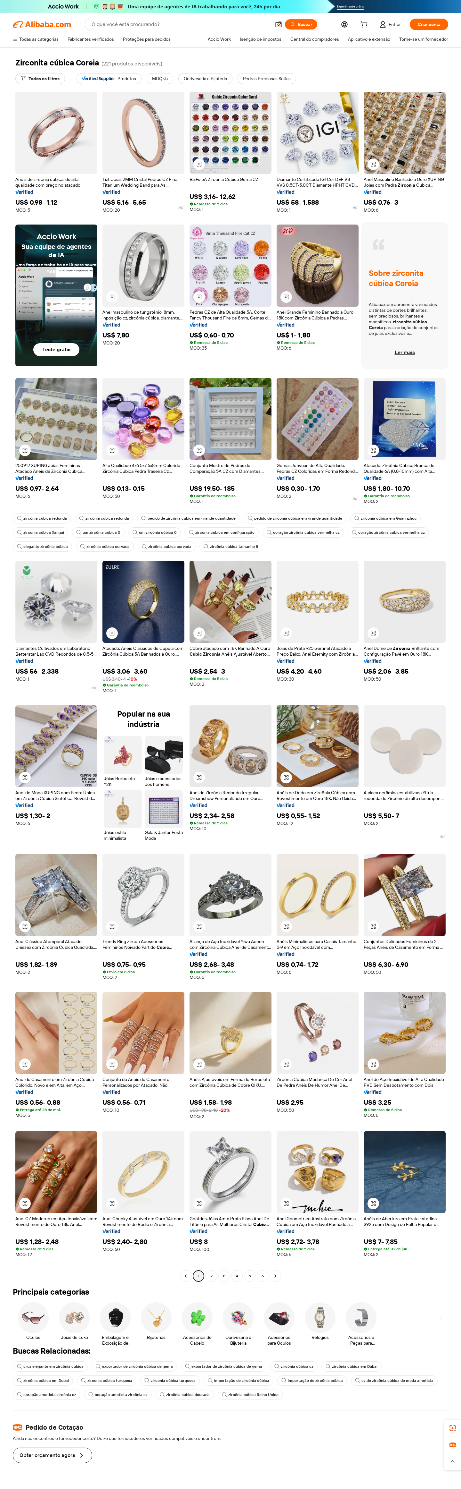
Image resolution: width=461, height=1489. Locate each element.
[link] (452, 1428)
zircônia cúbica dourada (185, 1394)
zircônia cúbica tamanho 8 (231, 546)
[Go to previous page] (185, 1276)
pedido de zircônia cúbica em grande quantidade (188, 518)
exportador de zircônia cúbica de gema (134, 1366)
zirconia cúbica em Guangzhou (385, 518)
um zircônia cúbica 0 (98, 532)
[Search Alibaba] (181, 24)
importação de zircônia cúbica (238, 1380)
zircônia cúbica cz (293, 1366)
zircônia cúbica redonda (42, 518)
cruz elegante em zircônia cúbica (50, 1366)
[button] (278, 24)
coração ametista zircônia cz (46, 1394)
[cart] (365, 25)
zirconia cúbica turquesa (106, 1380)
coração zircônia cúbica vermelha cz (303, 532)
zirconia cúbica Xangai (40, 532)
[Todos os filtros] (40, 78)
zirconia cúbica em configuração (222, 532)
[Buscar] (301, 24)
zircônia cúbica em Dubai (351, 1366)
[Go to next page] (275, 1276)
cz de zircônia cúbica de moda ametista (394, 1380)
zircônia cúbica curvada (105, 546)
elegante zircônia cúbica (42, 546)
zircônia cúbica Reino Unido (250, 1394)
